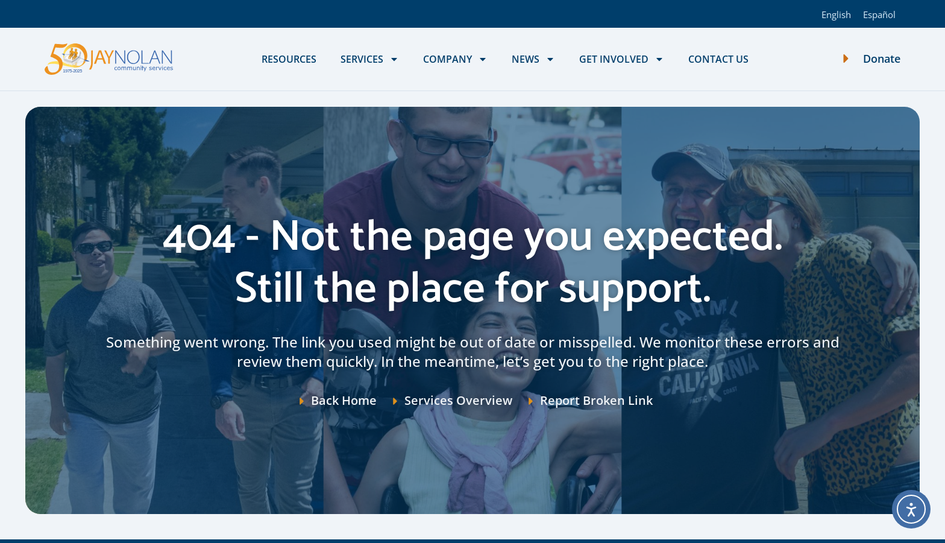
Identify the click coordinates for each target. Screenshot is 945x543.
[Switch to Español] (879, 14)
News (533, 59)
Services (370, 59)
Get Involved (621, 59)
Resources (289, 59)
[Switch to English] (836, 14)
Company (455, 59)
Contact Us (718, 59)
